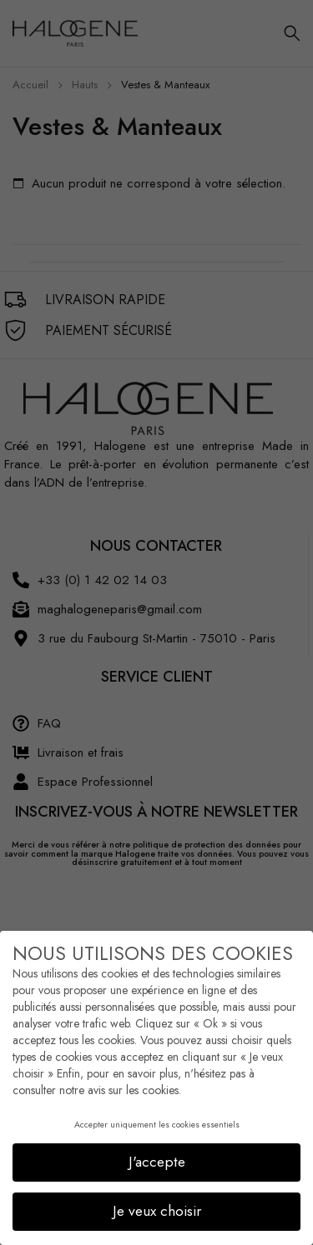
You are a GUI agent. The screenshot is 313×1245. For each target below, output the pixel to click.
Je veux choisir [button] (157, 1203)
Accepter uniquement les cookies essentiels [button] (157, 1117)
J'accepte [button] (157, 1154)
